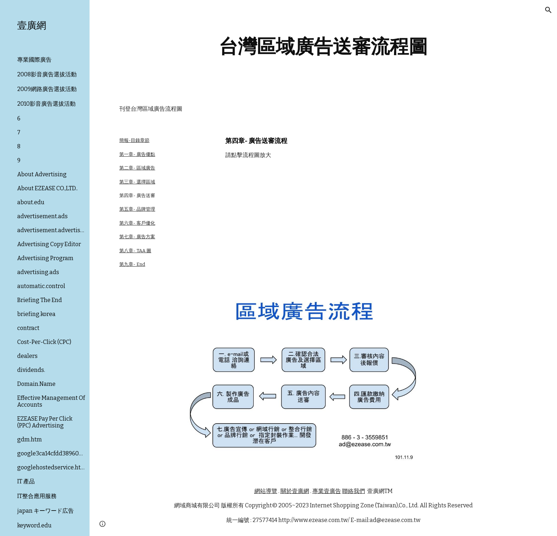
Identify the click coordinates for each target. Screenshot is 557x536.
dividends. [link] (31, 370)
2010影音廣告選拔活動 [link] (46, 103)
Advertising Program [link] (45, 258)
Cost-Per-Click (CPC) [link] (44, 342)
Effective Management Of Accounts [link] (51, 401)
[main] (323, 46)
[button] (548, 10)
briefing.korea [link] (36, 314)
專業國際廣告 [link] (34, 59)
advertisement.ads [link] (42, 216)
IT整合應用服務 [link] (37, 496)
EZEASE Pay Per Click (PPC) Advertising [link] (44, 422)
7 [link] (18, 132)
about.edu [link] (30, 202)
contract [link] (28, 328)
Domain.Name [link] (36, 384)
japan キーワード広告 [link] (45, 510)
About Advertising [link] (42, 174)
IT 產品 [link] (26, 481)
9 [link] (18, 160)
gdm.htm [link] (29, 439)
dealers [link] (27, 356)
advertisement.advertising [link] (51, 230)
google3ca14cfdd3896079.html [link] (51, 453)
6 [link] (18, 118)
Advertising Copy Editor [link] (49, 244)
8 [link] (18, 146)
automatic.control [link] (41, 286)
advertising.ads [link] (38, 272)
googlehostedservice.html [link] (51, 467)
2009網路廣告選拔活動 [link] (47, 89)
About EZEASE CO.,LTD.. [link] (47, 188)
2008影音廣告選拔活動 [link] (47, 74)
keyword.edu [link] (34, 525)
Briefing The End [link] (39, 300)
